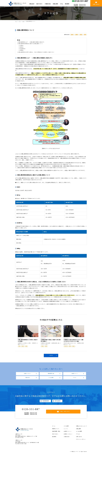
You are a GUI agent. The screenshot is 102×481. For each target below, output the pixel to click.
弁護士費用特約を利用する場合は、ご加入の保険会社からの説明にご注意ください (36, 52)
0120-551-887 (34, 414)
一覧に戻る (51, 356)
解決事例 (54, 441)
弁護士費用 (78, 433)
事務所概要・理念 (51, 375)
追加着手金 (22, 48)
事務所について (55, 433)
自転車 (25, 21)
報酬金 (21, 50)
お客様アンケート (74, 375)
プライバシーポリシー (81, 444)
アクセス (75, 381)
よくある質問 (51, 381)
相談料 (21, 45)
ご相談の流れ (27, 381)
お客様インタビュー (27, 375)
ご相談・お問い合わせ (66, 416)
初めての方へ (55, 438)
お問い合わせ (79, 441)
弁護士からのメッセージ (81, 431)
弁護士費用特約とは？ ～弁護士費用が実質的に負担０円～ (31, 42)
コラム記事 (66, 431)
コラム (20, 21)
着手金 (21, 47)
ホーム (16, 21)
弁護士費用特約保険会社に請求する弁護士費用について (30, 43)
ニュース (66, 433)
